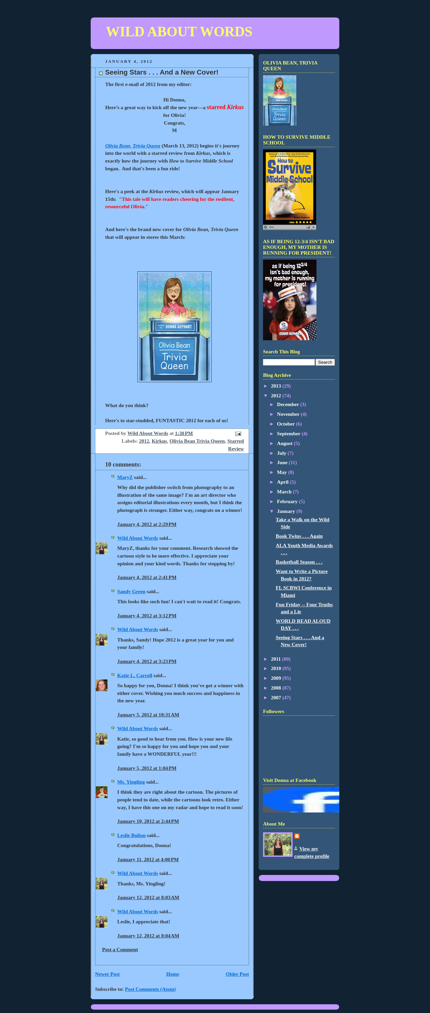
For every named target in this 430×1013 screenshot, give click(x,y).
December (288, 404)
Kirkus (159, 441)
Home (172, 974)
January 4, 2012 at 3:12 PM (146, 615)
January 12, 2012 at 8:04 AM (148, 935)
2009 (276, 678)
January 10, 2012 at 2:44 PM (148, 821)
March (285, 491)
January (287, 511)
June (283, 462)
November (289, 414)
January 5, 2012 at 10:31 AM (148, 714)
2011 (276, 659)
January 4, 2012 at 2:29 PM (146, 524)
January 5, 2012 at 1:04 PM (146, 768)
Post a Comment (120, 949)
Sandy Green (131, 591)
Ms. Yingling (131, 782)
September (289, 433)
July (282, 453)
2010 (276, 668)
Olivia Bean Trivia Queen (197, 441)
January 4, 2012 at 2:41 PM (146, 577)
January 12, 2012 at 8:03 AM (148, 897)
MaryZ (125, 477)
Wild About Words (137, 538)
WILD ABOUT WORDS (179, 31)
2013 (276, 386)
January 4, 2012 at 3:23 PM (146, 661)
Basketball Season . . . (299, 562)
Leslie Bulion (131, 835)
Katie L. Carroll (134, 675)
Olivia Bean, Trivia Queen (132, 145)
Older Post (237, 974)
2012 (144, 441)
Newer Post (107, 974)
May (282, 472)
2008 (276, 688)
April (283, 482)
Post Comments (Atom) (150, 989)
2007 (276, 697)
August (285, 443)
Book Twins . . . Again (299, 536)
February (288, 501)
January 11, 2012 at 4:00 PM (148, 859)
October (286, 424)
